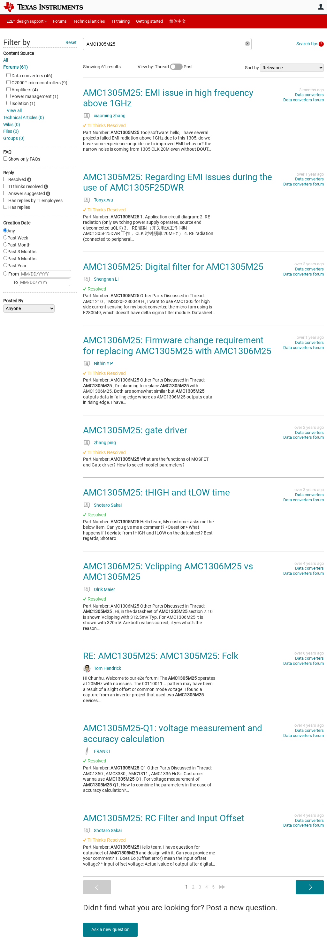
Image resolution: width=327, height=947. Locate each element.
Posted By (13, 300)
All (5, 60)
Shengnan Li (106, 279)
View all (14, 110)
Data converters (309, 94)
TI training (120, 21)
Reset (71, 42)
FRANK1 (102, 751)
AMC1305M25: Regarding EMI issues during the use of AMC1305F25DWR (177, 182)
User (320, 7)
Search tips (307, 43)
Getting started (149, 21)
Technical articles (89, 21)
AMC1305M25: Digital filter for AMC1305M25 (173, 266)
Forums (60, 21)
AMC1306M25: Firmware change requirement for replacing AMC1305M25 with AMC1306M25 (177, 345)
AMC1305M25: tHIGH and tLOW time (156, 492)
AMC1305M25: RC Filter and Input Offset (163, 818)
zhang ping (105, 442)
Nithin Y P (103, 363)
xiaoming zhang (109, 115)
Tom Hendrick (107, 668)
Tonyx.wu (103, 199)
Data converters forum (303, 99)
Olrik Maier (104, 589)
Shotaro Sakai (108, 505)
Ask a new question (112, 929)
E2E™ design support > (26, 21)
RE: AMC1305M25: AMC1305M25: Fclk (160, 656)
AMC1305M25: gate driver (135, 430)
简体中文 (177, 21)
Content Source (18, 53)
